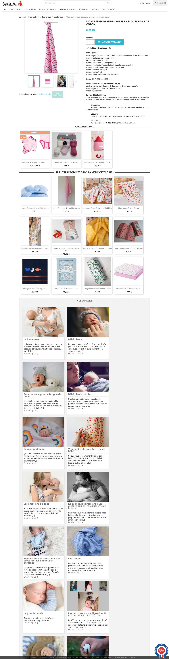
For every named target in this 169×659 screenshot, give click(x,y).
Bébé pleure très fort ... (37, 390)
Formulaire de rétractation (63, 610)
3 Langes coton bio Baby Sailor (35, 288)
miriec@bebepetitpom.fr (135, 617)
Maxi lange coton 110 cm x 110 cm (129, 248)
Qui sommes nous (26, 604)
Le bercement (32, 337)
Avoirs (88, 607)
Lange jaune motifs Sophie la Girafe (97, 248)
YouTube (84, 579)
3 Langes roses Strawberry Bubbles (97, 208)
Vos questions (58, 607)
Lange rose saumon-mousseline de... (66, 249)
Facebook (72, 579)
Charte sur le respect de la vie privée (33, 610)
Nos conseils (58, 616)
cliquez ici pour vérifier (104, 653)
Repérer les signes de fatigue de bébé (124, 338)
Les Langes (30, 496)
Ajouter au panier (109, 42)
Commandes (91, 603)
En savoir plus (30, 351)
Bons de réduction (93, 613)
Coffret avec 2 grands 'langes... (66, 288)
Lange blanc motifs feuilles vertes (97, 288)
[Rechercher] (77, 2)
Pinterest (91, 579)
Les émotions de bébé (36, 443)
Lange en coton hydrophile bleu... (35, 208)
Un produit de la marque (29, 94)
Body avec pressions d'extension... (35, 162)
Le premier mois (75, 496)
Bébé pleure (72, 337)
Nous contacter (59, 613)
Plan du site (24, 616)
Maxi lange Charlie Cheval (128, 208)
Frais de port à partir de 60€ (52, 590)
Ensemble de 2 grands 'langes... (129, 288)
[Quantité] (89, 42)
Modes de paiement (61, 604)
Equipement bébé (75, 390)
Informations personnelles (96, 600)
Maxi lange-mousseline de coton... (35, 248)
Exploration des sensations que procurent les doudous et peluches (125, 445)
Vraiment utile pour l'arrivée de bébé (123, 391)
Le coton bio (72, 549)
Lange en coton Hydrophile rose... (66, 208)
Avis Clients (23, 607)
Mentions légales (26, 601)
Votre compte (93, 597)
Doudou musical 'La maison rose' (97, 162)
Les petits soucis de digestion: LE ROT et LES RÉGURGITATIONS (125, 497)
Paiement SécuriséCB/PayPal (30, 590)
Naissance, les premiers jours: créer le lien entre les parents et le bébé (82, 445)
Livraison (56, 601)
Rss (78, 579)
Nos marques (24, 619)
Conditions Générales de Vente (31, 613)
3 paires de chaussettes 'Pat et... (66, 162)
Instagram (97, 579)
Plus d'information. (128, 657)
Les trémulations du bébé (39, 549)
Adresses (89, 610)
